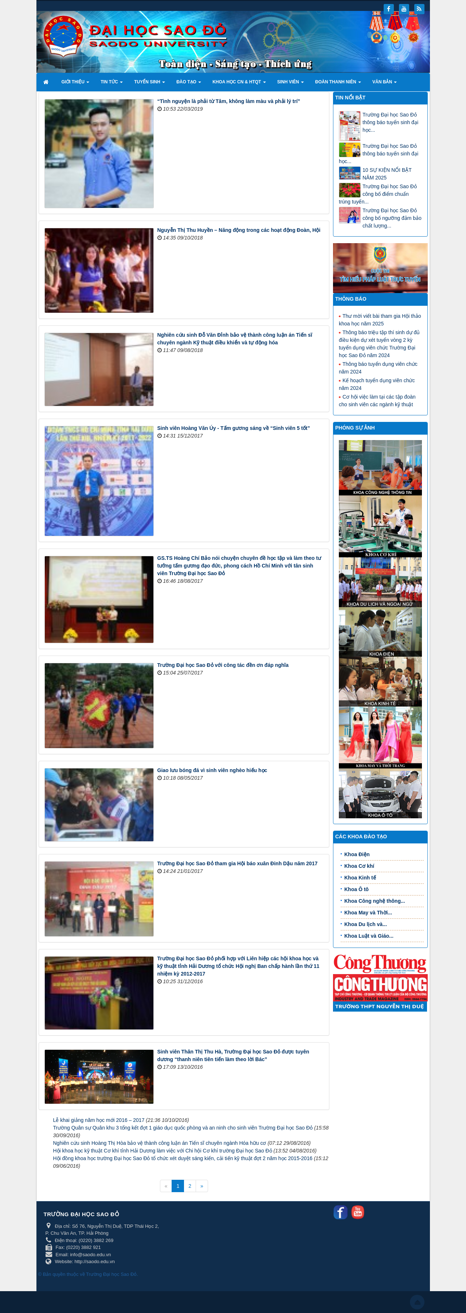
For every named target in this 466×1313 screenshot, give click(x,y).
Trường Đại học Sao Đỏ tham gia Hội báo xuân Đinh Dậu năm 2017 (237, 863)
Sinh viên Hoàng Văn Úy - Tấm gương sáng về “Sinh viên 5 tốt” (233, 428)
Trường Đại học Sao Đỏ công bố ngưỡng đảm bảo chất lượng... (392, 218)
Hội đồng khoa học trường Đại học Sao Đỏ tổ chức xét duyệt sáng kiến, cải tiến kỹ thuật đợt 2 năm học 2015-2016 (183, 1158)
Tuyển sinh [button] (149, 84)
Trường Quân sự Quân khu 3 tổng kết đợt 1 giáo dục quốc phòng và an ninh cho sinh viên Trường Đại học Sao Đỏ (183, 1128)
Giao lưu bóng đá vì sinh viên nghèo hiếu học (212, 770)
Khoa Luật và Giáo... (368, 936)
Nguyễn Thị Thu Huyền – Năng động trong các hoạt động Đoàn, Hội (239, 230)
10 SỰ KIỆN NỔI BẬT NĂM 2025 (387, 174)
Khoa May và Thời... (368, 912)
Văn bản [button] (384, 84)
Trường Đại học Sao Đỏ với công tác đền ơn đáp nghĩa (223, 665)
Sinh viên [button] (290, 84)
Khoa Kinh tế (360, 878)
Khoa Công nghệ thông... (374, 901)
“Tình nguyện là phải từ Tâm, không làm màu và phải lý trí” (228, 101)
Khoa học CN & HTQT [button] (239, 84)
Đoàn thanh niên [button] (338, 84)
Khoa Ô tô (356, 889)
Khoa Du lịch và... (365, 924)
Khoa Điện (356, 854)
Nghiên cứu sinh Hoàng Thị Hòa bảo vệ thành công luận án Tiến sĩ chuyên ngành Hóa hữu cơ (159, 1143)
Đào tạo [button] (188, 84)
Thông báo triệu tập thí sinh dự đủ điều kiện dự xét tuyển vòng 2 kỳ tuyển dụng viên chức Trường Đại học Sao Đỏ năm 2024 (379, 343)
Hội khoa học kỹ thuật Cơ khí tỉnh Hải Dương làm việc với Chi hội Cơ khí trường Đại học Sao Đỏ (162, 1151)
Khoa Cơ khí (359, 866)
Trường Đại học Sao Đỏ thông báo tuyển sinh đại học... (390, 122)
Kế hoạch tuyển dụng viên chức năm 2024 (377, 384)
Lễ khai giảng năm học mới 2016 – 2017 (99, 1120)
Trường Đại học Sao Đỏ (111, 1274)
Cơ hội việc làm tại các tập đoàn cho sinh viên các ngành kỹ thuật (377, 400)
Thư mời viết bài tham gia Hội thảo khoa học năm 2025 (380, 319)
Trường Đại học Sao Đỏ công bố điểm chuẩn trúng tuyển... (378, 194)
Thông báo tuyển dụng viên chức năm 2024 (378, 367)
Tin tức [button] (112, 84)
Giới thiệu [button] (76, 84)
